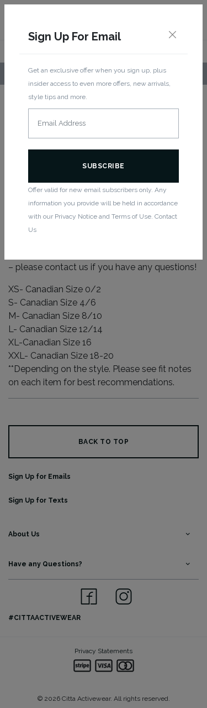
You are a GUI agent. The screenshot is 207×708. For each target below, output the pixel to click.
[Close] (172, 35)
